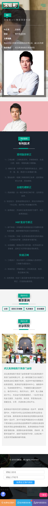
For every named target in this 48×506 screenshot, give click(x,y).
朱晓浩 (34, 489)
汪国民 (17, 492)
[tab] (5, 309)
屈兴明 (31, 492)
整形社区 (25, 489)
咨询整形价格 (24, 501)
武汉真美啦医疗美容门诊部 (18, 368)
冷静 (24, 492)
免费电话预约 (7, 502)
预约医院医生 (40, 502)
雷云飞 (43, 489)
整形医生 (15, 489)
